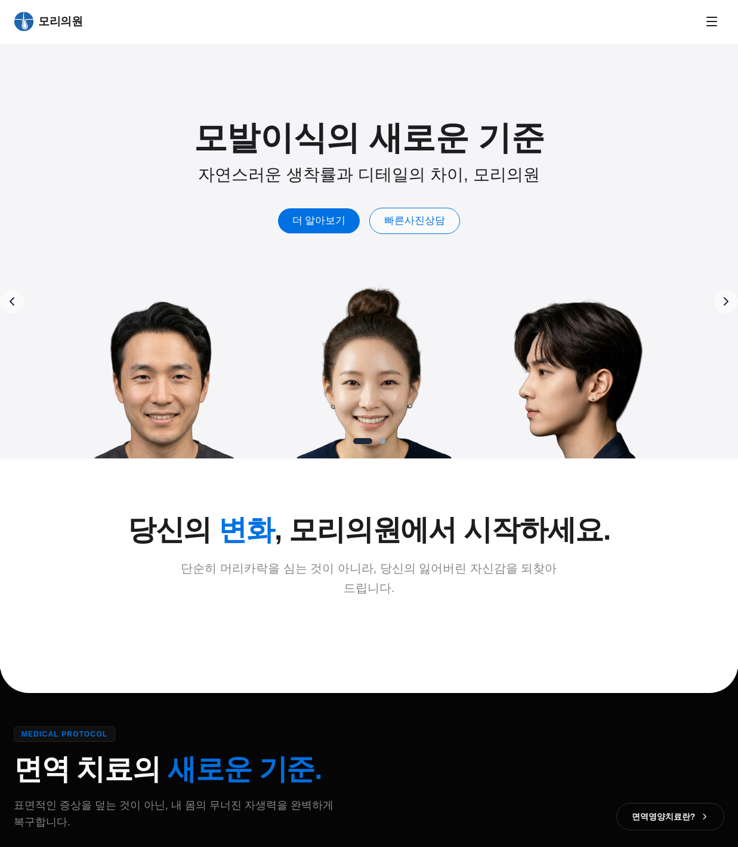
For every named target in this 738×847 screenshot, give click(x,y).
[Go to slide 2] (382, 441)
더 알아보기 (325, 220)
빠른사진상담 (421, 220)
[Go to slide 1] (362, 441)
